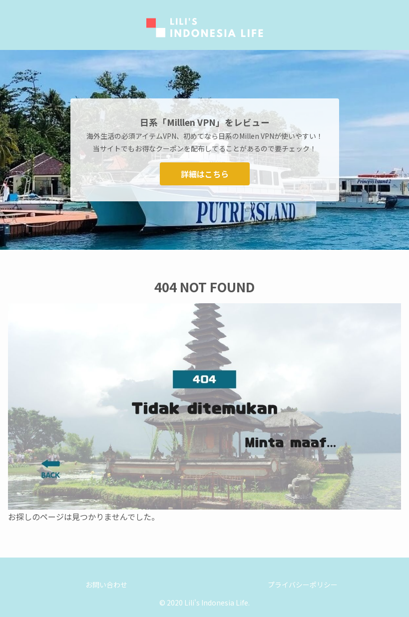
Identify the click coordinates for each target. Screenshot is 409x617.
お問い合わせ (106, 585)
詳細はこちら (205, 174)
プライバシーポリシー (303, 585)
